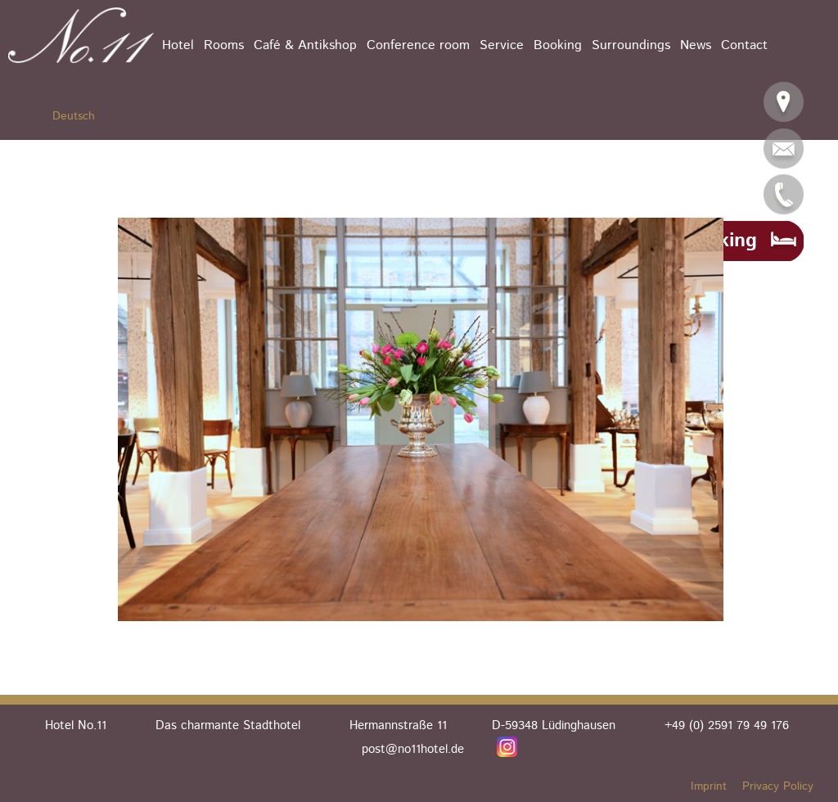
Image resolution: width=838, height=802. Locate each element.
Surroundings (631, 45)
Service (502, 45)
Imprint (709, 786)
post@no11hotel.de (413, 749)
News (695, 45)
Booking (558, 45)
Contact (744, 45)
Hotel (178, 45)
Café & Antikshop (305, 45)
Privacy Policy (777, 786)
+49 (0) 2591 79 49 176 (727, 725)
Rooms (224, 45)
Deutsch (73, 116)
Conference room (418, 45)
